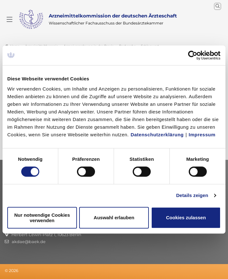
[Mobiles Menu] (9, 19)
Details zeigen (192, 195)
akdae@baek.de (29, 241)
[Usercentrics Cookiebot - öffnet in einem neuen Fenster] (193, 55)
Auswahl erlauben (114, 217)
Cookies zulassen (186, 217)
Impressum (202, 134)
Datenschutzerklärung (157, 134)
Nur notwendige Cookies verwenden (42, 217)
